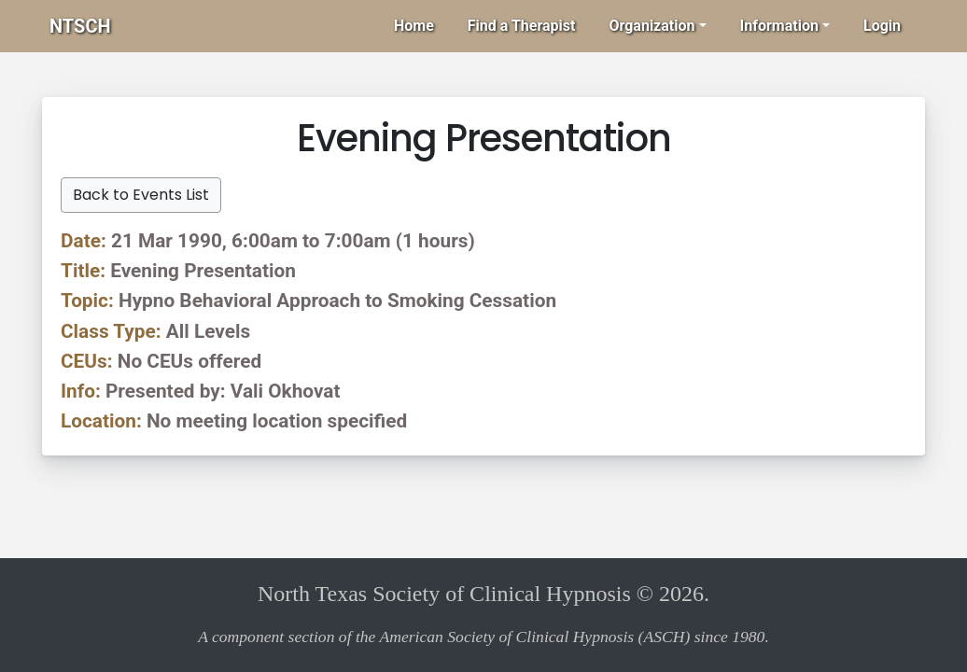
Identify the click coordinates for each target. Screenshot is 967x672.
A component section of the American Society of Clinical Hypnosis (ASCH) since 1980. (483, 636)
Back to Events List (141, 194)
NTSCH (80, 26)
